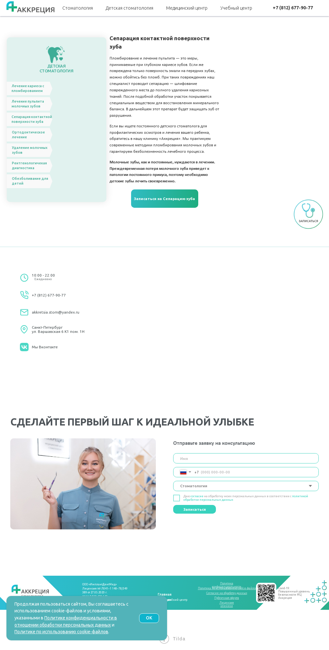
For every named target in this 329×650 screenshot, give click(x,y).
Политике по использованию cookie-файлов (61, 631)
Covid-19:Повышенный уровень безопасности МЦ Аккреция (294, 593)
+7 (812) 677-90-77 (49, 295)
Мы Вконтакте (45, 347)
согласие (197, 496)
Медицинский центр (187, 8)
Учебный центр (236, 8)
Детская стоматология (129, 8)
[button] (164, 198)
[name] (246, 458)
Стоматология (77, 8)
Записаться (194, 509)
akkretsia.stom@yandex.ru (55, 312)
